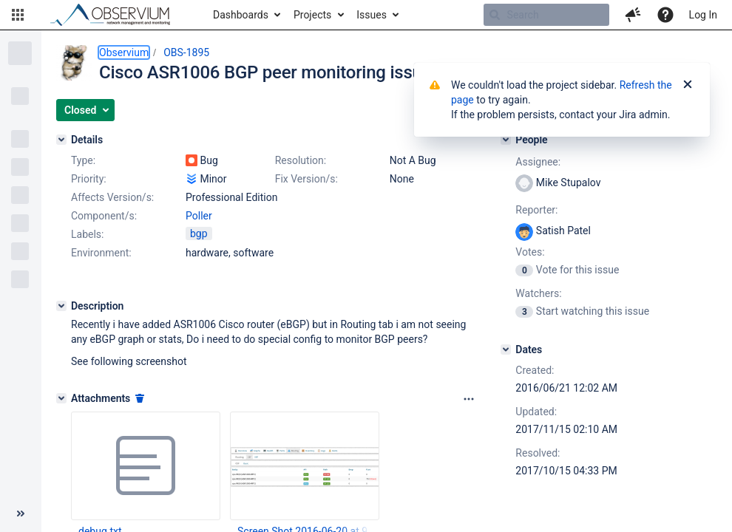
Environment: (101, 253)
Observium (124, 52)
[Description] (61, 306)
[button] (17, 15)
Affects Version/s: (112, 197)
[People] (506, 139)
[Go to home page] (117, 15)
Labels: (87, 234)
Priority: (88, 179)
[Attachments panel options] (468, 399)
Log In (703, 15)
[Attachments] (61, 398)
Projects (312, 15)
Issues (371, 15)
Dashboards (240, 15)
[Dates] (506, 349)
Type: (83, 160)
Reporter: (536, 210)
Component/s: (104, 216)
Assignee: (537, 162)
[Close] (687, 85)
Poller (199, 216)
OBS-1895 (186, 52)
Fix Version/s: (306, 179)
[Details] (61, 139)
